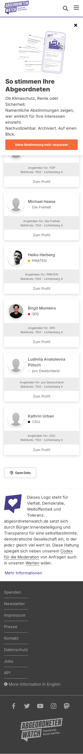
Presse (10, 626)
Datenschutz (16, 649)
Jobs (8, 661)
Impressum (14, 615)
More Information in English (32, 684)
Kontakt (11, 638)
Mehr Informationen (23, 573)
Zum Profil (41, 181)
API (7, 672)
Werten (32, 563)
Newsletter (14, 603)
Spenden (12, 592)
